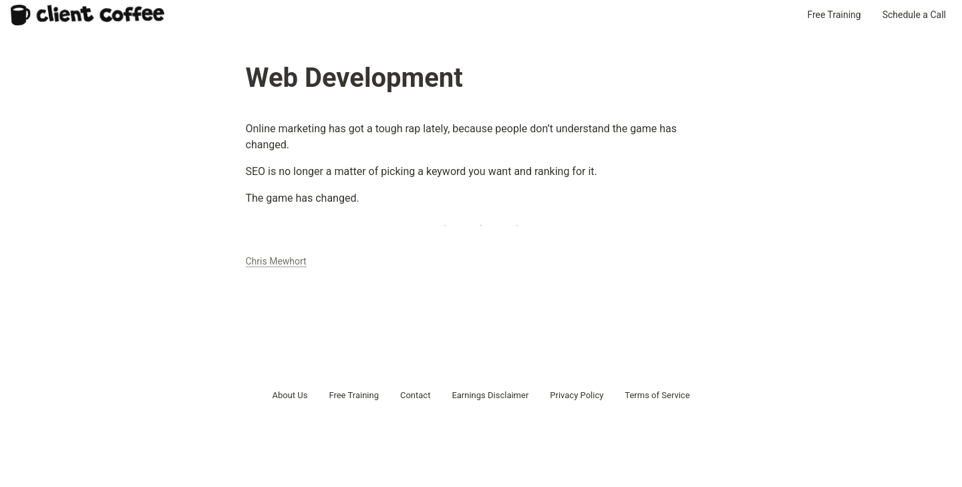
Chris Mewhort (276, 261)
